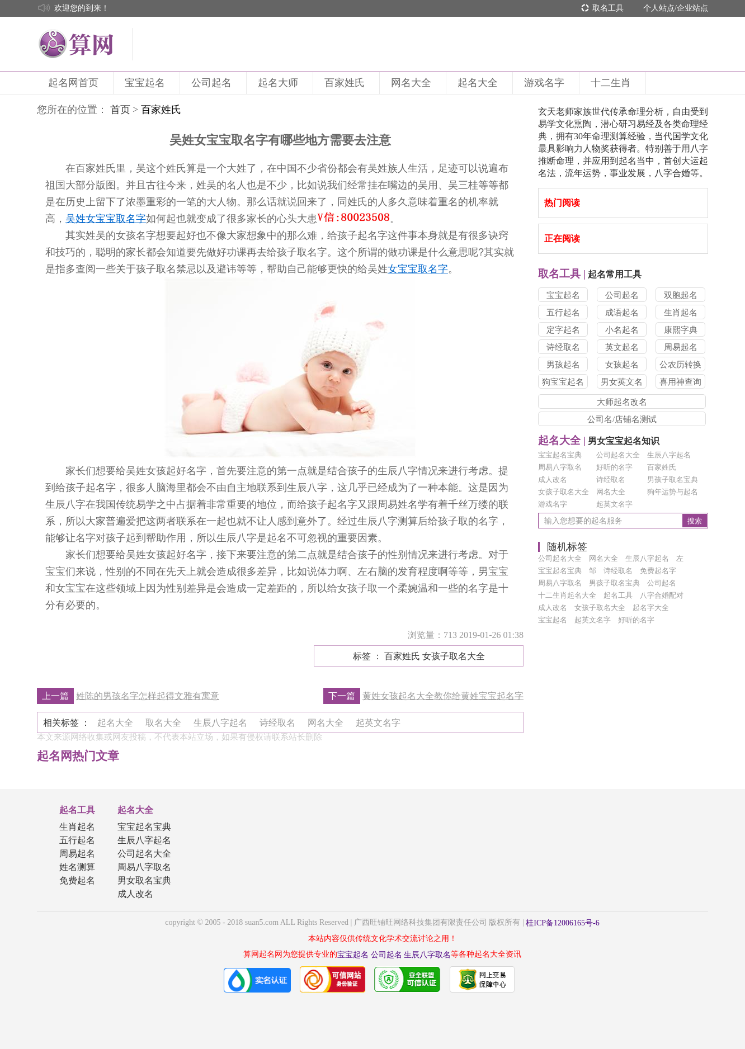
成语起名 (622, 312)
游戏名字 (546, 82)
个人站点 (659, 8)
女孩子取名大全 (563, 492)
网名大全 (413, 82)
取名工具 (608, 8)
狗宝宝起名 (563, 381)
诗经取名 (563, 347)
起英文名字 (614, 504)
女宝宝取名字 (418, 269)
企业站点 (692, 8)
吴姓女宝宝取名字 (105, 218)
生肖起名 (680, 312)
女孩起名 (622, 364)
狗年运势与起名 (672, 492)
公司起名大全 (618, 455)
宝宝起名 (146, 82)
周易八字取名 (560, 467)
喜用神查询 (680, 381)
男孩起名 (563, 364)
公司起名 (213, 82)
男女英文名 (622, 381)
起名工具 (77, 810)
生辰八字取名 (427, 955)
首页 (120, 109)
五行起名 (563, 312)
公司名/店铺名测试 (622, 419)
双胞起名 (680, 295)
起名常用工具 (590, 274)
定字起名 (563, 329)
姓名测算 (77, 867)
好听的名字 (614, 467)
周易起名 (680, 347)
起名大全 (479, 82)
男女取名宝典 (144, 880)
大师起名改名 (622, 402)
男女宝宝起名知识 (598, 441)
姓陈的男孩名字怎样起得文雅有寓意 (147, 696)
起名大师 (279, 82)
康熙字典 (680, 329)
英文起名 (622, 347)
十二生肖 (612, 82)
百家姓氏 (346, 82)
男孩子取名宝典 (672, 479)
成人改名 (552, 479)
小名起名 (622, 329)
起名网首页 (75, 82)
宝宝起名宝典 (560, 455)
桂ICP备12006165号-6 (562, 923)
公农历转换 (680, 364)
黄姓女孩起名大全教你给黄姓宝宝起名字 (443, 696)
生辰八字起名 (669, 455)
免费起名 (77, 880)
